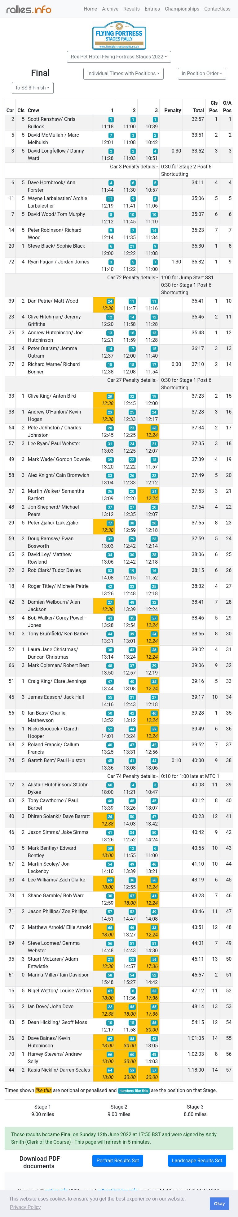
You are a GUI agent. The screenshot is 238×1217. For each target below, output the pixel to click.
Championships (182, 9)
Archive (110, 9)
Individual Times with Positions (121, 73)
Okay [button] (219, 1203)
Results (131, 9)
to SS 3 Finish (31, 88)
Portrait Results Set (117, 1161)
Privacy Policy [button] (25, 1207)
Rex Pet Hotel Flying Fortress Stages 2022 (117, 57)
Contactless (217, 9)
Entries (152, 9)
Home (90, 9)
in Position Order (200, 73)
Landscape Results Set (197, 1161)
